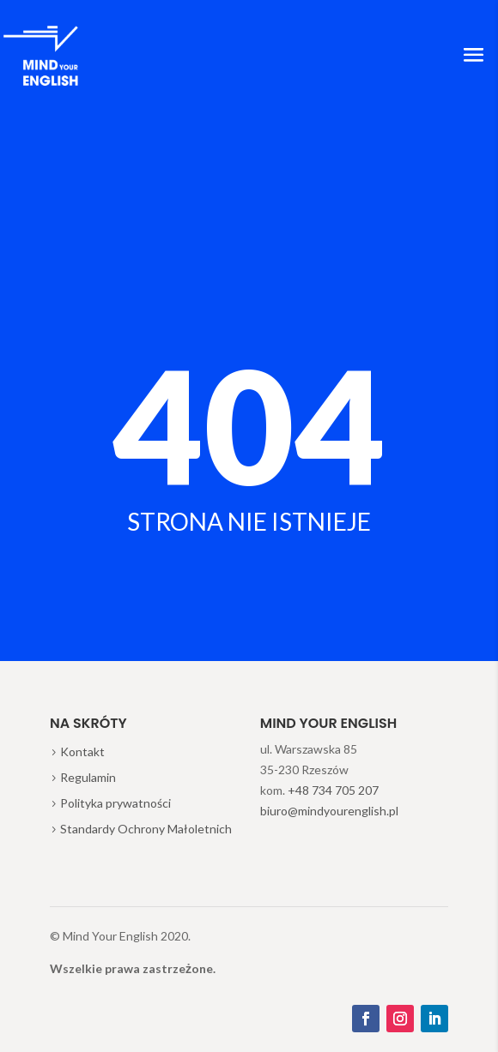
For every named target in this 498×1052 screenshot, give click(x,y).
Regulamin (88, 777)
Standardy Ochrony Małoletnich (146, 828)
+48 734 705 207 (333, 790)
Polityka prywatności (115, 803)
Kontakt (82, 751)
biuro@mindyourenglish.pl (329, 810)
